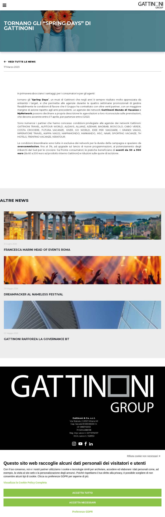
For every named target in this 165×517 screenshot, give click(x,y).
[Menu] (4, 5)
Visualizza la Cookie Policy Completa (25, 482)
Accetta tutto (82, 492)
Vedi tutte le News (22, 61)
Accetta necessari (82, 502)
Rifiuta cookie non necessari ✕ (144, 456)
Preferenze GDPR (82, 511)
